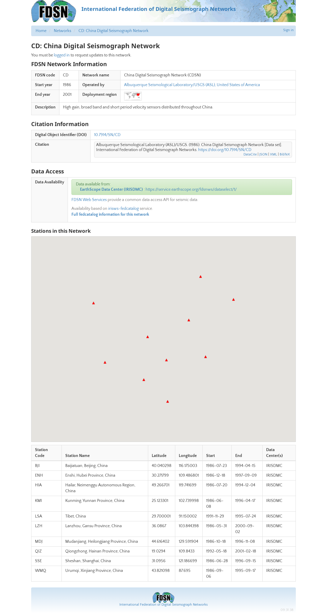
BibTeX (285, 154)
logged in (62, 55)
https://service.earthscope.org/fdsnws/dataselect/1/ (191, 189)
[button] (188, 320)
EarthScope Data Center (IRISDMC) (111, 189)
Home (41, 31)
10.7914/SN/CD (107, 135)
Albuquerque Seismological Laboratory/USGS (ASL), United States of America (192, 85)
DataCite (250, 154)
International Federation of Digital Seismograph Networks (163, 605)
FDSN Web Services (89, 199)
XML (273, 154)
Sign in (288, 30)
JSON (263, 154)
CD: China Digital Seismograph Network (114, 31)
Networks (62, 31)
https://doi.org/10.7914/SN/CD (224, 150)
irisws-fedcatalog (123, 208)
